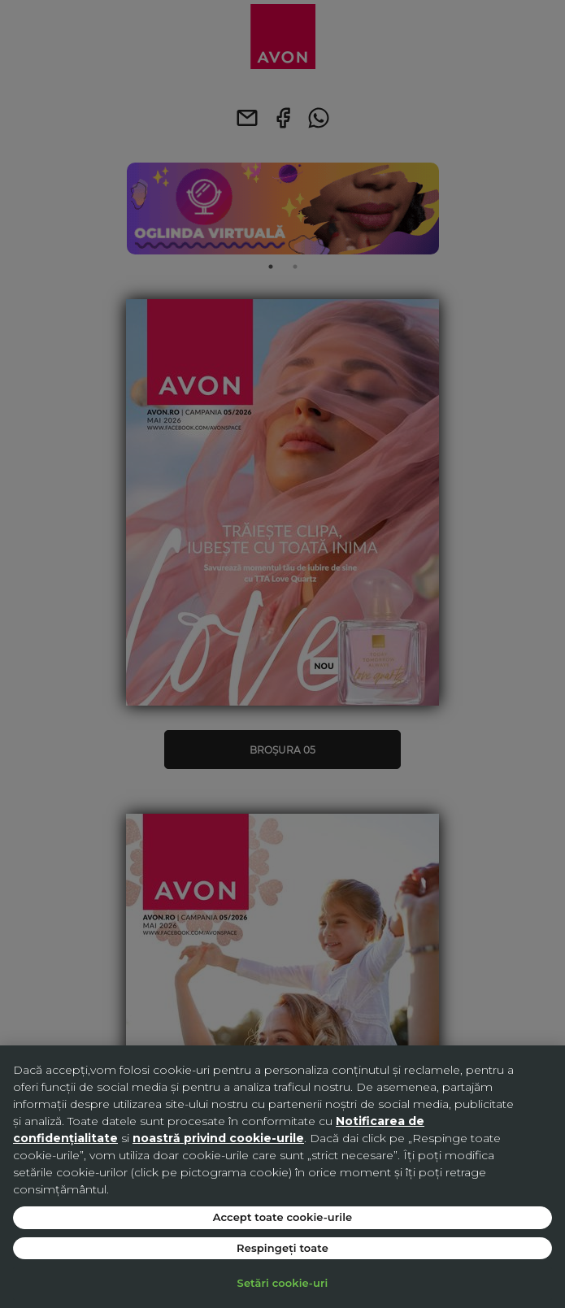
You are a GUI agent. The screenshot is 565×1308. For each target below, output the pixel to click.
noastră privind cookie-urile (218, 1138)
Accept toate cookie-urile (283, 1216)
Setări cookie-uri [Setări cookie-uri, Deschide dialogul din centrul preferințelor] (282, 1282)
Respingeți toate (282, 1247)
